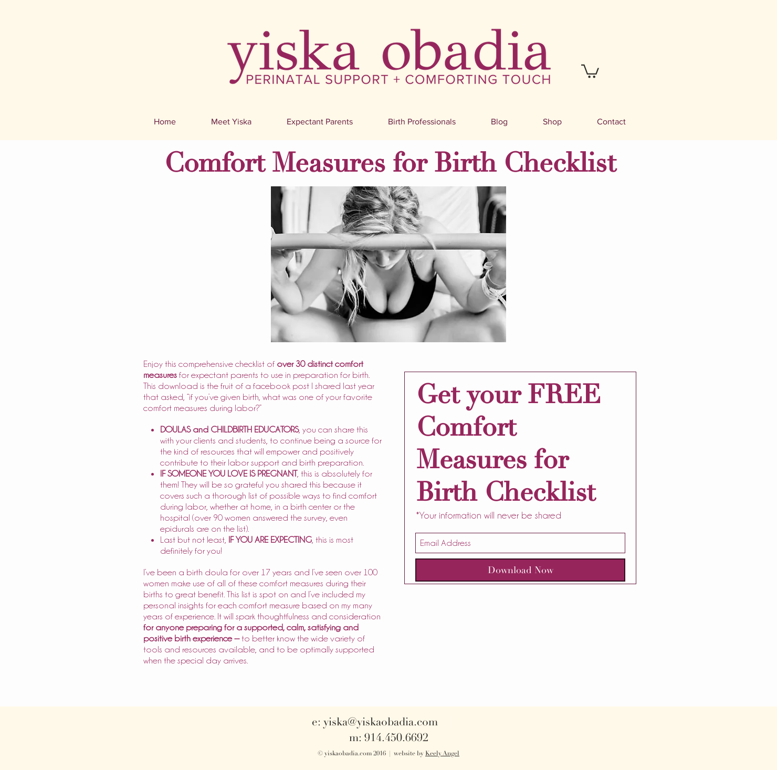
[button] (590, 70)
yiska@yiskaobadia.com (380, 722)
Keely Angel (442, 753)
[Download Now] (520, 570)
